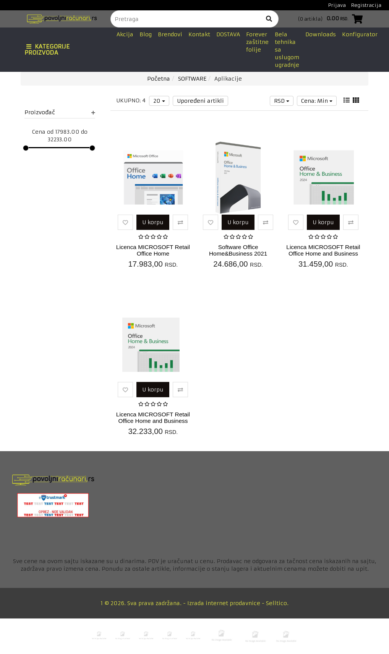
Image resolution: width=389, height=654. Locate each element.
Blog (145, 34)
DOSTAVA (228, 34)
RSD (281, 100)
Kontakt (199, 34)
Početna (158, 78)
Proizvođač (59, 112)
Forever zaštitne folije (257, 42)
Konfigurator (360, 34)
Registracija (366, 5)
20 (159, 100)
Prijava (337, 5)
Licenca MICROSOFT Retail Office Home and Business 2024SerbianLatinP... (323, 253)
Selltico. (277, 603)
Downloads (320, 34)
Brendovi (170, 34)
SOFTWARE (192, 78)
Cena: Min (316, 100)
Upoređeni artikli (200, 100)
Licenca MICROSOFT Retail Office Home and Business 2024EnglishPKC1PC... (153, 421)
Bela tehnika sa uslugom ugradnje (287, 49)
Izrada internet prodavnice (223, 603)
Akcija (125, 34)
